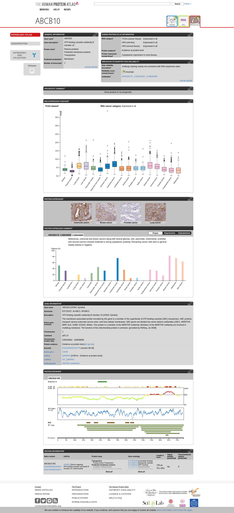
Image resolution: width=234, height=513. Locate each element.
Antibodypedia (50, 363)
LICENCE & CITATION (120, 494)
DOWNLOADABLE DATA (84, 502)
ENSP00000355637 (53, 467)
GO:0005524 (133, 465)
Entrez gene (49, 352)
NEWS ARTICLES (44, 490)
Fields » (187, 4)
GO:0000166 (133, 461)
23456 (65, 352)
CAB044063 (140, 76)
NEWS (67, 9)
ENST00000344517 (53, 470)
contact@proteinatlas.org (48, 506)
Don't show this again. (183, 510)
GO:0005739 (133, 467)
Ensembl (47, 348)
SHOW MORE (91, 67)
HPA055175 (127, 76)
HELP (57, 9)
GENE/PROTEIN (19, 43)
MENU (44, 9)
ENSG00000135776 (71, 348)
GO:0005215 (133, 463)
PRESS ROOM (42, 494)
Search (177, 4)
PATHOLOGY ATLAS (21, 34)
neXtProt (47, 360)
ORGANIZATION (80, 494)
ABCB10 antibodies (71, 363)
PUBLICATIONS (80, 498)
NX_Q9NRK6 (68, 359)
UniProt (47, 356)
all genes (89, 344)
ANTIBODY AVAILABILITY (122, 490)
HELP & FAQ (115, 498)
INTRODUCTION (80, 490)
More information (164, 510)
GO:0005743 (133, 469)
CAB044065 (152, 76)
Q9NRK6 (66, 356)
